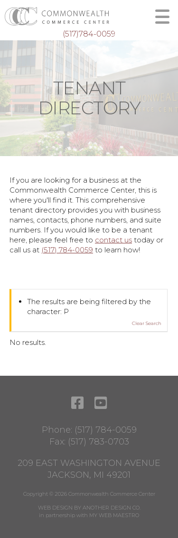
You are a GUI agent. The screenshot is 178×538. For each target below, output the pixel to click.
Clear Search (146, 323)
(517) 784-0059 (67, 249)
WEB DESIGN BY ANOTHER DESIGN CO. (89, 507)
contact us (113, 239)
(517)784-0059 (89, 34)
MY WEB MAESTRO (114, 515)
